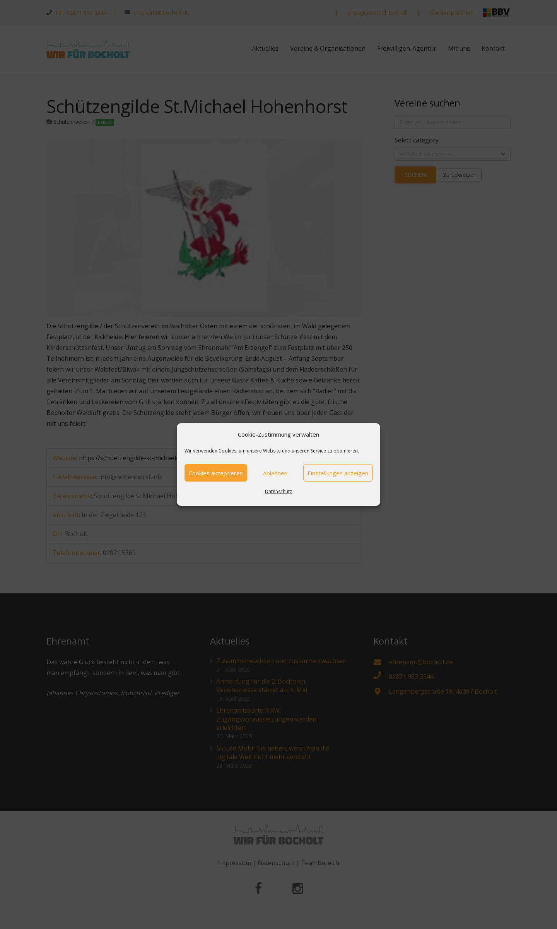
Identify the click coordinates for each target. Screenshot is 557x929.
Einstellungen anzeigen (338, 473)
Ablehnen (275, 473)
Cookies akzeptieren (216, 473)
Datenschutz (278, 491)
